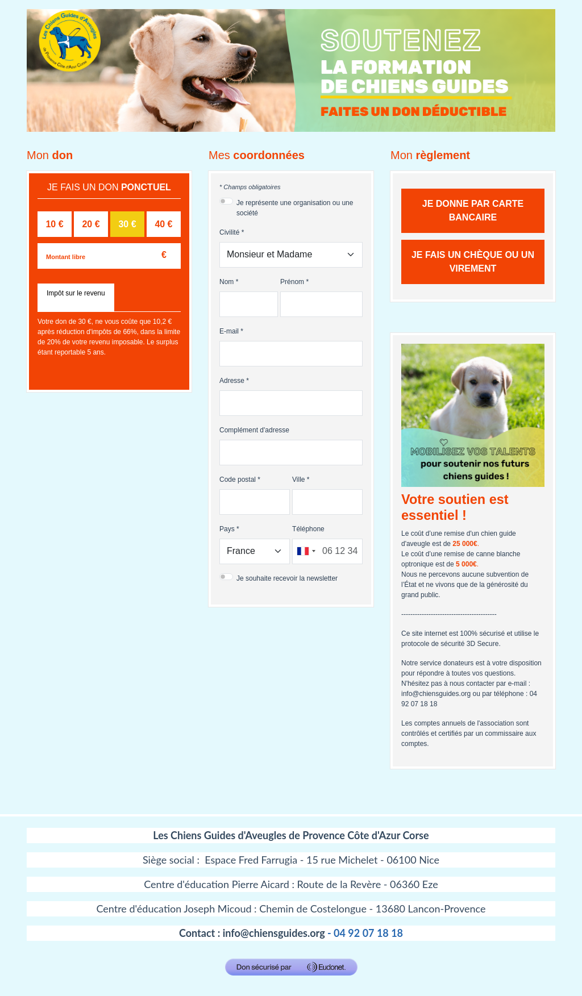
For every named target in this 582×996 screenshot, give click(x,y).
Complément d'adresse (254, 430)
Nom (226, 282)
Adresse (231, 381)
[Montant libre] (109, 256)
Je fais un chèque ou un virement (472, 261)
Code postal (237, 480)
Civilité (229, 232)
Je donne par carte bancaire (472, 210)
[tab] (76, 298)
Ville (298, 480)
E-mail (229, 331)
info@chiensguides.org (274, 933)
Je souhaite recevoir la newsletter (287, 578)
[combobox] (306, 551)
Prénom (292, 282)
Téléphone (308, 529)
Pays (227, 529)
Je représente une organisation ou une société (294, 208)
